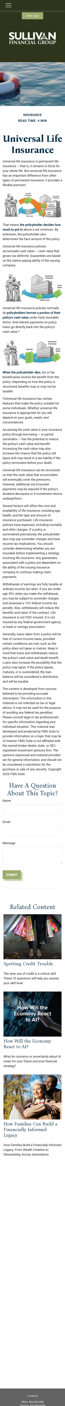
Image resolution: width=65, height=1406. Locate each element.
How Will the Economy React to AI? (27, 1043)
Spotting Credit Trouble (28, 963)
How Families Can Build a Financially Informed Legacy (30, 1129)
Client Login (32, 15)
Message (9, 843)
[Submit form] (12, 874)
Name (7, 800)
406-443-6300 (36, 1402)
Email (6, 822)
